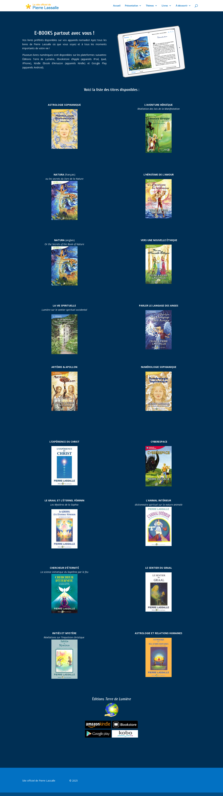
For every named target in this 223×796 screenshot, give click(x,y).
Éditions (98, 699)
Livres (165, 5)
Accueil (117, 5)
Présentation (131, 5)
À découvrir (181, 5)
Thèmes (150, 5)
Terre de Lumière (117, 708)
